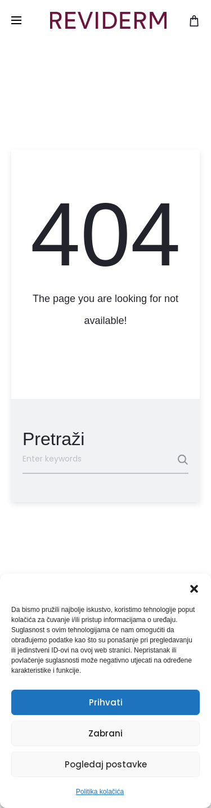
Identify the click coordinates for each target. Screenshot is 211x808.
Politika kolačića (100, 792)
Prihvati (106, 702)
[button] (194, 587)
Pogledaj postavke (106, 764)
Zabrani (105, 733)
